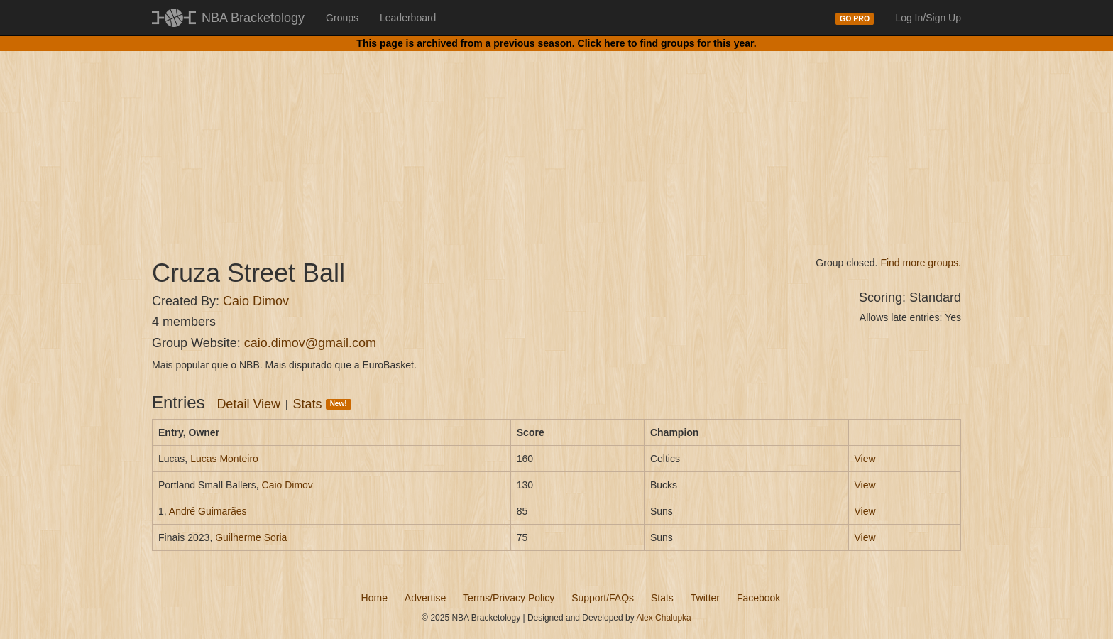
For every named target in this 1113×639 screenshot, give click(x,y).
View (865, 458)
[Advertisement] (556, 142)
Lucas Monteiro (224, 458)
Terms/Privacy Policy (508, 598)
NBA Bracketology (253, 18)
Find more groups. (920, 262)
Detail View (248, 404)
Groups (342, 17)
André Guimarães (208, 511)
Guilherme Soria (251, 537)
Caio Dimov (256, 301)
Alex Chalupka (663, 618)
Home (374, 598)
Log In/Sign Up (928, 17)
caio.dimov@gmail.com (310, 343)
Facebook (758, 598)
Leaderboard (408, 17)
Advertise (425, 598)
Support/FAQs (602, 598)
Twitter (705, 598)
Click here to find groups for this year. (667, 43)
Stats (322, 404)
